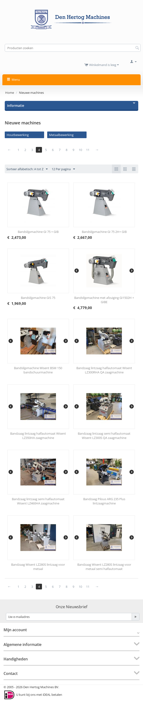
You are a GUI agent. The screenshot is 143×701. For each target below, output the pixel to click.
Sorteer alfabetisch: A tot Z (27, 169)
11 (87, 150)
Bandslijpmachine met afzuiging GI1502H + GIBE (104, 300)
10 (80, 150)
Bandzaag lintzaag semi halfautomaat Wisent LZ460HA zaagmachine (38, 501)
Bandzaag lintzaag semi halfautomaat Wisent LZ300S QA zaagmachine (104, 435)
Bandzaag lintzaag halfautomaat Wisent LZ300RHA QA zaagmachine (104, 370)
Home (9, 92)
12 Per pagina (63, 169)
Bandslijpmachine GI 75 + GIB (38, 232)
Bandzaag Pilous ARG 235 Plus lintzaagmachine (104, 501)
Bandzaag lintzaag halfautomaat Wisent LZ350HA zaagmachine (38, 435)
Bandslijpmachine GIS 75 (38, 298)
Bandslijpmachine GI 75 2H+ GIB (104, 232)
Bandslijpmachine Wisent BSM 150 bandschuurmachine (38, 370)
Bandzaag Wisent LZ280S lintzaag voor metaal (38, 566)
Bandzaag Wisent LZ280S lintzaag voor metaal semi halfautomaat (104, 566)
